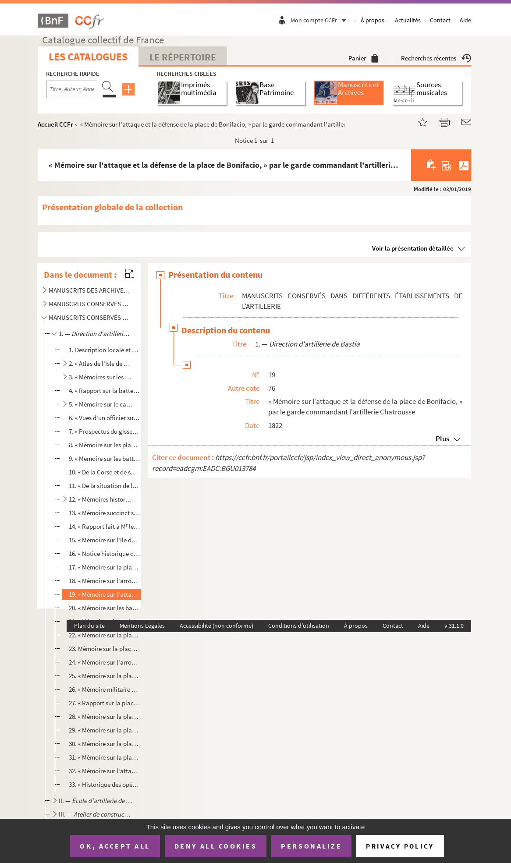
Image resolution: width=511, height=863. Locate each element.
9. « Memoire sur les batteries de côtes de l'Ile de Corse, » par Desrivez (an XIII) (104, 458)
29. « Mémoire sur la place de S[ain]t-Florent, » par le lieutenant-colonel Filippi (104, 730)
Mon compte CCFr (320, 20)
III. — (95, 814)
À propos (372, 20)
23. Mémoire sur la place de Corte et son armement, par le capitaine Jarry (104, 648)
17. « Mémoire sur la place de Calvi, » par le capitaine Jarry (104, 567)
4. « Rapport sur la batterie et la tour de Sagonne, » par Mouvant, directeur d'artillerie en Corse (104, 390)
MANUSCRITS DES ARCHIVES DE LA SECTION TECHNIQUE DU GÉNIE (90, 290)
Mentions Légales (142, 626)
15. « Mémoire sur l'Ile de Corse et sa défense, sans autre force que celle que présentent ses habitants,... (104, 540)
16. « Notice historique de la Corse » (104, 553)
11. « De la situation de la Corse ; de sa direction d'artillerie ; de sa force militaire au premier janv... (104, 485)
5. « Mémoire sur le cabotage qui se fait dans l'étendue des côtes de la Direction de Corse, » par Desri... (101, 404)
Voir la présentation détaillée (413, 248)
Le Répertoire (182, 57)
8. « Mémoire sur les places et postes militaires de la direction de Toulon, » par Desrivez (104, 445)
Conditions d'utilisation (298, 626)
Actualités (408, 20)
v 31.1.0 (454, 626)
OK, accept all (115, 846)
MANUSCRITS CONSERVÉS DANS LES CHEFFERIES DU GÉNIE (90, 304)
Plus (442, 438)
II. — (95, 800)
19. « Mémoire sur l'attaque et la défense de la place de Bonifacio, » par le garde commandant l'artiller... (104, 594)
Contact (440, 20)
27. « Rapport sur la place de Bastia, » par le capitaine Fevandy (104, 703)
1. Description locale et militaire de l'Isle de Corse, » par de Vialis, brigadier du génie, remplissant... (104, 350)
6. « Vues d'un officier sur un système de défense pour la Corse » (104, 418)
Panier (363, 58)
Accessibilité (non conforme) (216, 626)
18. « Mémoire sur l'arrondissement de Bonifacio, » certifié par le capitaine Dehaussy (104, 581)
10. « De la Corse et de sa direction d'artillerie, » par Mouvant (104, 472)
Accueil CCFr (55, 124)
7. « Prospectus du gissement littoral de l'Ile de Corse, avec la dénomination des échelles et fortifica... (104, 431)
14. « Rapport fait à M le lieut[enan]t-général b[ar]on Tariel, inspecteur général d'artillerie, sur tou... (104, 526)
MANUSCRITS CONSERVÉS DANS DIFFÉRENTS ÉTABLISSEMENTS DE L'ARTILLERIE (90, 317)
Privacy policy (400, 846)
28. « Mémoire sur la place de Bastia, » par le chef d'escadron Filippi (104, 716)
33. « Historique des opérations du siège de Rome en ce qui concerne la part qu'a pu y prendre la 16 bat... (104, 784)
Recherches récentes (436, 58)
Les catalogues (88, 57)
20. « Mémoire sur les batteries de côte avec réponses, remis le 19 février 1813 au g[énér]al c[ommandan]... (104, 608)
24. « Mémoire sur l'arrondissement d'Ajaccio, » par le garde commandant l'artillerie (104, 662)
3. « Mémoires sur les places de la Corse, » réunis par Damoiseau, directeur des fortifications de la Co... (101, 377)
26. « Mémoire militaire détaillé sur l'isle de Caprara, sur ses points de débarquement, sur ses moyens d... (104, 689)
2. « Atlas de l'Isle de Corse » (101, 363)
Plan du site (89, 626)
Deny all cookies (215, 846)
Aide (465, 20)
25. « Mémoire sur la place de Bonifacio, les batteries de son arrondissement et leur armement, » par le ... (104, 676)
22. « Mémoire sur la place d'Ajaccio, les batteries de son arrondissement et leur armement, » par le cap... (104, 635)
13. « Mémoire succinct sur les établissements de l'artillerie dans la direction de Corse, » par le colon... (104, 513)
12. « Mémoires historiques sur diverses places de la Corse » (101, 499)
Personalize (311, 846)
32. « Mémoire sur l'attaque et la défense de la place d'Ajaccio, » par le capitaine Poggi (104, 771)
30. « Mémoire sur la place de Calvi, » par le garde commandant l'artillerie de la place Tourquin (104, 743)
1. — (95, 333)
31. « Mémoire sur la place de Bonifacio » (104, 757)
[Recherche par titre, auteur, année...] (71, 89)
